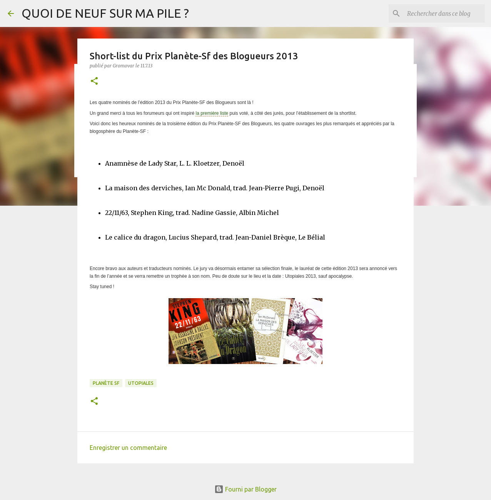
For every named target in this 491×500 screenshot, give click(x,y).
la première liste (211, 113)
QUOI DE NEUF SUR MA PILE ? (105, 13)
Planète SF (106, 383)
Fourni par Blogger (245, 489)
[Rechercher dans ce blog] (444, 13)
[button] (94, 81)
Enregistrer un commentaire (128, 447)
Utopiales (141, 383)
